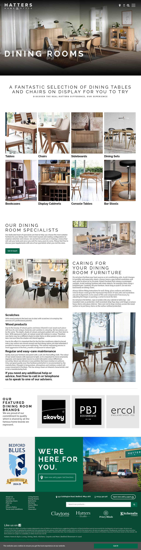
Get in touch (12, 251)
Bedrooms (32, 501)
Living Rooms (33, 497)
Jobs (7, 505)
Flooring (31, 507)
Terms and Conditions (14, 509)
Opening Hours (12, 501)
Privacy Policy (11, 507)
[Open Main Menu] (133, 5)
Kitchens (31, 503)
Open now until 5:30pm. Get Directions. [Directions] (57, 477)
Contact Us (10, 499)
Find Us (9, 503)
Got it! (115, 546)
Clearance (32, 509)
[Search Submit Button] (134, 504)
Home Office (33, 505)
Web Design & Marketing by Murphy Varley (21, 540)
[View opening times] (123, 497)
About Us (9, 497)
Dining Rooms (33, 499)
